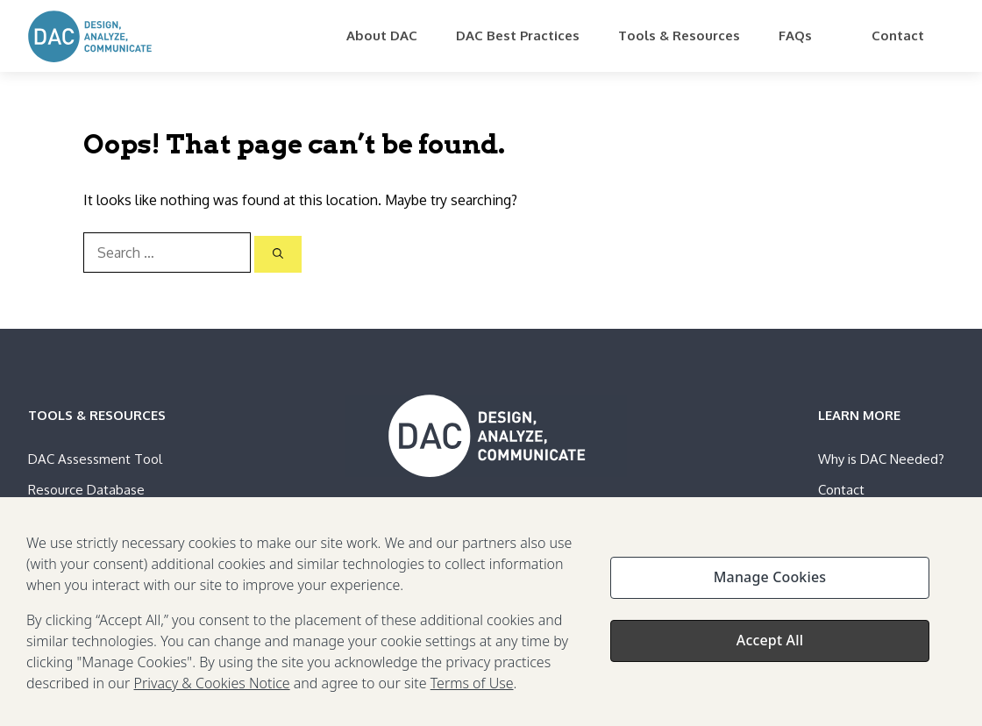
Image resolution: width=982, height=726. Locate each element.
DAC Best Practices (518, 35)
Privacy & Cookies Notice (212, 688)
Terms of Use (472, 688)
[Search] (278, 254)
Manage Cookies (770, 582)
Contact (898, 35)
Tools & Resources (679, 35)
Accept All (769, 645)
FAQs (795, 35)
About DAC (381, 35)
